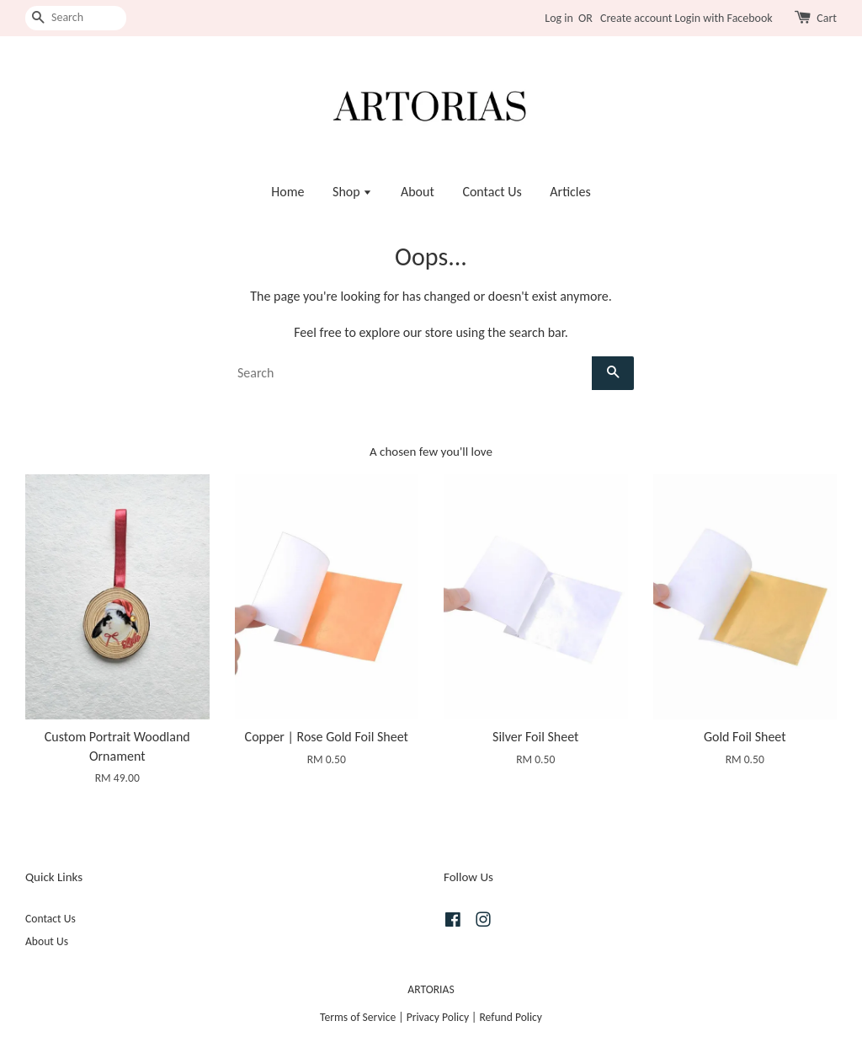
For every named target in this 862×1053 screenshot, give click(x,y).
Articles (570, 192)
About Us (46, 941)
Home (287, 192)
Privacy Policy (438, 1017)
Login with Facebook (724, 18)
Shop (352, 192)
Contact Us (491, 192)
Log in (559, 18)
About (417, 192)
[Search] (75, 18)
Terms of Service (358, 1017)
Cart (827, 18)
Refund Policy (510, 1017)
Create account (636, 18)
